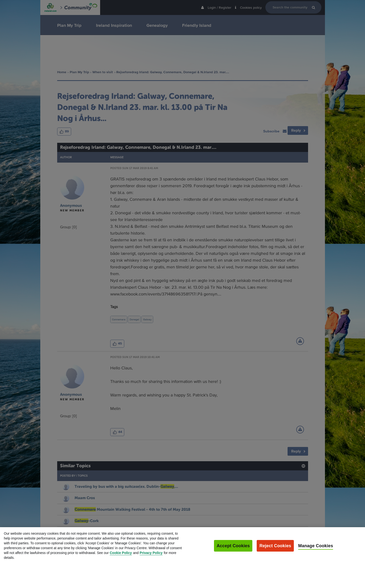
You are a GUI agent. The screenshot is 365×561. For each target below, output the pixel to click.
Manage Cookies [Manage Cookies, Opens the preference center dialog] (315, 548)
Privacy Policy (151, 556)
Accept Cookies (233, 548)
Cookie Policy (121, 556)
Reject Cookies (275, 548)
